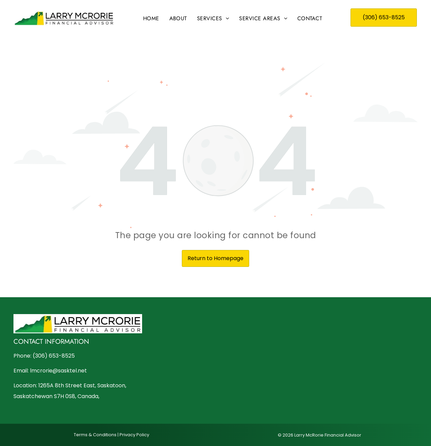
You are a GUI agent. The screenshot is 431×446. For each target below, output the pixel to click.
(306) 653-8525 (54, 356)
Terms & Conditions (95, 434)
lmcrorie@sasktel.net (58, 370)
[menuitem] (151, 18)
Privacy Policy (134, 434)
